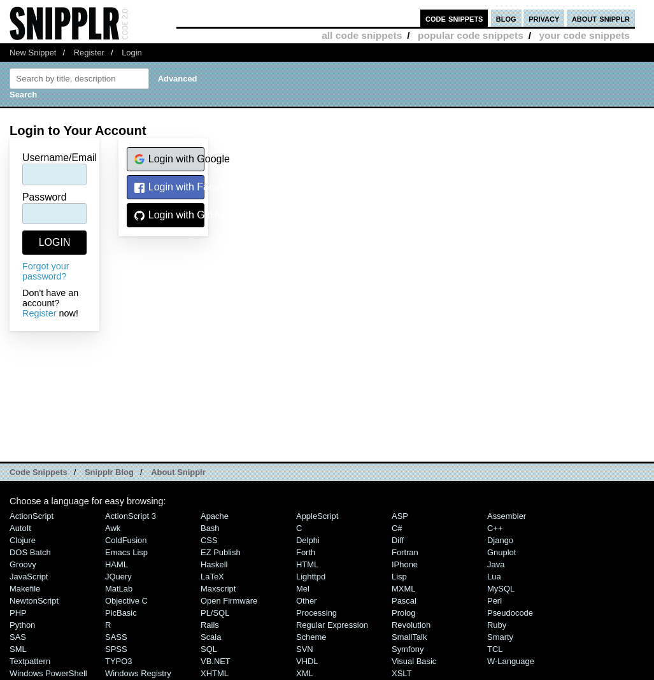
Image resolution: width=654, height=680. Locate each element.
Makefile (25, 588)
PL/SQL (215, 613)
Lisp (399, 576)
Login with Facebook (169, 187)
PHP (18, 613)
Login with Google (169, 159)
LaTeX (212, 576)
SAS (18, 637)
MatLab (118, 588)
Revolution (411, 625)
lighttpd (310, 576)
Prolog (403, 613)
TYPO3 (118, 661)
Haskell (214, 564)
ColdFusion (126, 540)
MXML (403, 588)
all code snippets (362, 35)
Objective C (126, 601)
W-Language (510, 661)
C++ (494, 528)
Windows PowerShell (48, 673)
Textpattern (30, 661)
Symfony (407, 649)
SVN (304, 649)
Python (22, 625)
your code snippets (584, 35)
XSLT (401, 673)
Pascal (404, 601)
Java (495, 564)
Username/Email (59, 157)
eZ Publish (221, 552)
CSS (209, 540)
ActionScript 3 (130, 516)
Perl (494, 601)
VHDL (307, 661)
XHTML (215, 673)
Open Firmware (229, 601)
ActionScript (31, 516)
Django (500, 540)
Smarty (500, 637)
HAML (116, 564)
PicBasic (121, 613)
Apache (215, 516)
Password (44, 197)
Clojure (23, 540)
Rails (210, 625)
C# (397, 528)
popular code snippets (470, 35)
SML (18, 649)
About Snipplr (178, 472)
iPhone (405, 564)
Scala (211, 637)
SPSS (116, 649)
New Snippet (33, 52)
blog (506, 18)
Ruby (496, 625)
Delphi (308, 540)
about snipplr (601, 18)
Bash (210, 528)
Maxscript (218, 588)
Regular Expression (332, 625)
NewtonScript (34, 601)
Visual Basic (414, 661)
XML (304, 673)
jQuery (118, 576)
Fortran (405, 552)
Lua (494, 576)
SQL (209, 649)
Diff (398, 540)
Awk (112, 528)
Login (132, 52)
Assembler (506, 516)
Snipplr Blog (109, 472)
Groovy (23, 564)
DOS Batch (30, 552)
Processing (316, 613)
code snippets (454, 18)
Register (89, 52)
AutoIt (20, 528)
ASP (400, 516)
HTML (307, 564)
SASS (116, 637)
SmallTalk (409, 637)
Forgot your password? (45, 271)
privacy (544, 18)
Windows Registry (138, 673)
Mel (302, 588)
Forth (305, 552)
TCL (494, 649)
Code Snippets (39, 472)
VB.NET (216, 661)
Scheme (311, 637)
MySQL (501, 588)
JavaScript (29, 576)
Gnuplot (501, 552)
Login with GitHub (169, 215)
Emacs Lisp (126, 552)
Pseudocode (510, 613)
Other (306, 601)
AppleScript (317, 516)
